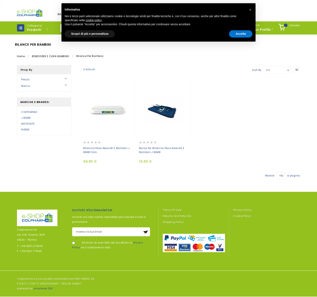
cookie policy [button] (94, 20)
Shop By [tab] (26, 70)
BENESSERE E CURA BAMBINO (51, 56)
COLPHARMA (29, 112)
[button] (250, 9)
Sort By (257, 70)
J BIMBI (26, 118)
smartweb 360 (43, 289)
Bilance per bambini (90, 56)
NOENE (25, 129)
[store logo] (29, 13)
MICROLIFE (28, 123)
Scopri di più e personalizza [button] (89, 33)
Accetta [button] (241, 33)
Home (21, 56)
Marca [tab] (25, 86)
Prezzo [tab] (25, 79)
